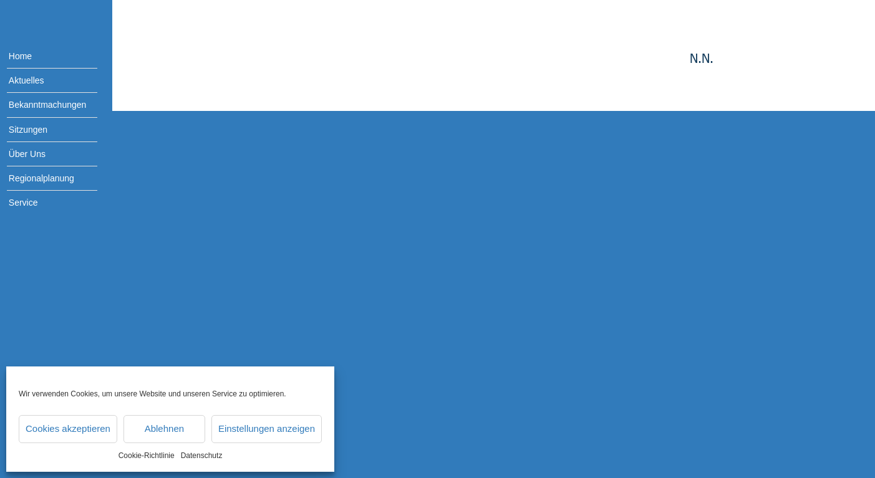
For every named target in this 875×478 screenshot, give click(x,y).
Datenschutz (202, 455)
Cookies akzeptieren (68, 428)
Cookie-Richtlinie (146, 455)
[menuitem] (43, 56)
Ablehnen (164, 428)
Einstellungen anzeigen (266, 428)
